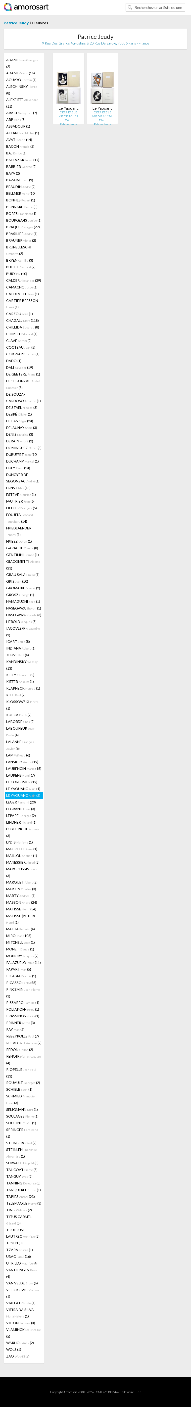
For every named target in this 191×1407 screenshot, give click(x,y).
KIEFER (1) (20, 681)
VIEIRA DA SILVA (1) (20, 1313)
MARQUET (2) (22, 882)
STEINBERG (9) (21, 1143)
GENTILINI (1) (22, 555)
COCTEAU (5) (20, 347)
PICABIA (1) (21, 976)
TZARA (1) (19, 1250)
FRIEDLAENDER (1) (18, 531)
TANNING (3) (23, 1183)
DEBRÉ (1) (19, 414)
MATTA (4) (20, 929)
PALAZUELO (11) (23, 962)
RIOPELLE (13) (21, 1072)
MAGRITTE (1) (21, 849)
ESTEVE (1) (21, 494)
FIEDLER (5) (21, 508)
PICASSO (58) (21, 983)
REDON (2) (19, 1049)
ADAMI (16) (20, 73)
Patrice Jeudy (16, 22)
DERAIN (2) (19, 441)
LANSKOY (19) (22, 762)
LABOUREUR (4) (20, 731)
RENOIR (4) (23, 1059)
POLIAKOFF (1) (22, 1009)
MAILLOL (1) (21, 855)
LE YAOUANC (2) (23, 795)
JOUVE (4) (17, 655)
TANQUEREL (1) (23, 1190)
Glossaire (128, 1392)
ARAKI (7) (21, 113)
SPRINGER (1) (22, 1132)
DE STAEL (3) (21, 407)
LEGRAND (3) (20, 809)
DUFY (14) (18, 468)
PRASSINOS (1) (22, 1016)
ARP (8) (16, 119)
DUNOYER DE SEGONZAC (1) (23, 477)
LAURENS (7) (20, 775)
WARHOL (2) (20, 1343)
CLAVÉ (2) (19, 340)
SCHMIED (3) (20, 1099)
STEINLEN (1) (21, 1152)
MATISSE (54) (21, 909)
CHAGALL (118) (22, 320)
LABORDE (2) (20, 721)
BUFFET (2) (21, 267)
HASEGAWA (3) (23, 615)
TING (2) (19, 1210)
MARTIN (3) (21, 889)
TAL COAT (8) (22, 1170)
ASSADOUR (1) (18, 126)
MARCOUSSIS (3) (21, 872)
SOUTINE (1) (21, 1123)
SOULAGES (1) (22, 1116)
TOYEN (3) (14, 1243)
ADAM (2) (22, 63)
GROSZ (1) (20, 595)
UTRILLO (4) (22, 1263)
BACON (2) (20, 146)
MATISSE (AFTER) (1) (20, 919)
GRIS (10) (17, 581)
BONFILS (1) (20, 200)
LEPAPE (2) (21, 815)
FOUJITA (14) (19, 518)
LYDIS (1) (19, 842)
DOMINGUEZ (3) (24, 448)
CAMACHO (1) (22, 287)
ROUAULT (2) (23, 1082)
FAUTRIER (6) (20, 501)
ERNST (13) (18, 488)
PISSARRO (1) (22, 1002)
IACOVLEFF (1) (23, 631)
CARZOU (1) (19, 314)
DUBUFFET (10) (22, 454)
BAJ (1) (16, 153)
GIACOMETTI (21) (23, 564)
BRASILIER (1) (22, 234)
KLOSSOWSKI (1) (22, 705)
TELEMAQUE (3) (23, 1203)
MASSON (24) (21, 902)
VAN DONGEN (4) (21, 1273)
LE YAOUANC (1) (23, 789)
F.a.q (138, 1392)
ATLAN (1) (22, 133)
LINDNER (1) (21, 822)
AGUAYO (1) (21, 80)
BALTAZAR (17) (22, 160)
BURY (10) (16, 274)
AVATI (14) (19, 140)
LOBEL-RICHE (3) (22, 832)
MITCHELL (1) (20, 942)
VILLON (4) (20, 1323)
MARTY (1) (21, 895)
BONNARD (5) (22, 207)
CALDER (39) (23, 280)
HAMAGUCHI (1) (23, 601)
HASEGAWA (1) (23, 608)
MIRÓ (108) (18, 936)
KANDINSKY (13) (22, 664)
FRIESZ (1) (19, 541)
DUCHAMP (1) (22, 461)
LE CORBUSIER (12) (21, 782)
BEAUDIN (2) (21, 187)
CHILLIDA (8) (22, 327)
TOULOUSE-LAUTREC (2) (23, 1233)
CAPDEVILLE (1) (22, 294)
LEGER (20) (21, 802)
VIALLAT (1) (21, 1303)
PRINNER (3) (20, 1023)
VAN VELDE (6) (22, 1283)
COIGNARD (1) (23, 354)
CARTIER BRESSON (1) (22, 303)
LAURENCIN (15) (23, 768)
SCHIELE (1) (19, 1089)
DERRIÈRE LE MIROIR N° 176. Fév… (102, 116)
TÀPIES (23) (20, 1196)
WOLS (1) (13, 1349)
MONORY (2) (22, 956)
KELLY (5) (20, 675)
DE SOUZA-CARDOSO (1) (23, 397)
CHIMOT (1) (22, 334)
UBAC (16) (18, 1256)
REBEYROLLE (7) (22, 1036)
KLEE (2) (16, 695)
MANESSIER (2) (23, 862)
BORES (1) (21, 213)
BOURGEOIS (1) (24, 220)
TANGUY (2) (19, 1176)
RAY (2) (15, 1029)
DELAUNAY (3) (21, 427)
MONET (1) (20, 949)
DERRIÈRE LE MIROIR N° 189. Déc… (68, 116)
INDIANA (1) (21, 648)
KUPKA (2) (19, 715)
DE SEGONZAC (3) (23, 384)
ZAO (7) (18, 1356)
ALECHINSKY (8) (21, 89)
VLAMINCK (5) (23, 1332)
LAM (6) (18, 755)
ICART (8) (18, 641)
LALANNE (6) (20, 745)
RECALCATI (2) (24, 1043)
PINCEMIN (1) (23, 992)
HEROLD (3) (21, 621)
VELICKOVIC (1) (23, 1293)
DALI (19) (19, 367)
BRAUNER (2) (21, 240)
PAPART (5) (18, 969)
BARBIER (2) (21, 166)
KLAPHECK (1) (23, 688)
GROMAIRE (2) (23, 588)
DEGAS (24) (19, 421)
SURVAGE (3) (22, 1163)
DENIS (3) (19, 434)
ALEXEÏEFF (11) (22, 102)
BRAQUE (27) (23, 227)
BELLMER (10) (21, 193)
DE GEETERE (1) (23, 374)
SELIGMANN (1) (22, 1109)
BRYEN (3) (19, 260)
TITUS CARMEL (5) (19, 1220)
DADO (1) (13, 361)
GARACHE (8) (22, 548)
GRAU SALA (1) (23, 574)
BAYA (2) (13, 173)
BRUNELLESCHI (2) (18, 250)
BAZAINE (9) (19, 180)
